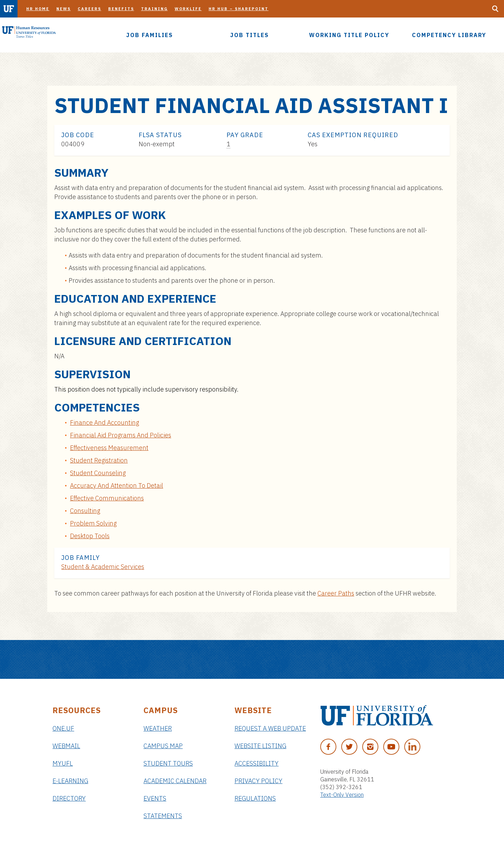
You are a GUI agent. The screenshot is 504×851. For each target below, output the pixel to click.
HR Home (37, 8)
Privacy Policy (258, 781)
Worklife (188, 8)
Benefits (121, 8)
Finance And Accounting (104, 423)
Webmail (66, 746)
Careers (89, 8)
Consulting (85, 511)
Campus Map (163, 746)
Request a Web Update (270, 728)
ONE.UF (63, 728)
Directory (69, 798)
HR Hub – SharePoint (238, 8)
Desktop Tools (90, 536)
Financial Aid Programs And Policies (120, 435)
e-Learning (70, 781)
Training (154, 8)
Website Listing (260, 746)
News (63, 8)
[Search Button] (495, 8)
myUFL (62, 763)
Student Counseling (98, 473)
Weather (158, 728)
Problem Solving (93, 523)
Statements (163, 816)
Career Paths (335, 593)
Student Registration (99, 460)
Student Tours (168, 763)
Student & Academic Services (102, 567)
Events (155, 798)
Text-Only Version (342, 794)
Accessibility (256, 763)
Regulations (255, 798)
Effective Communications (107, 498)
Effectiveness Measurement (109, 448)
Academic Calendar (175, 781)
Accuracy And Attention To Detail (116, 485)
